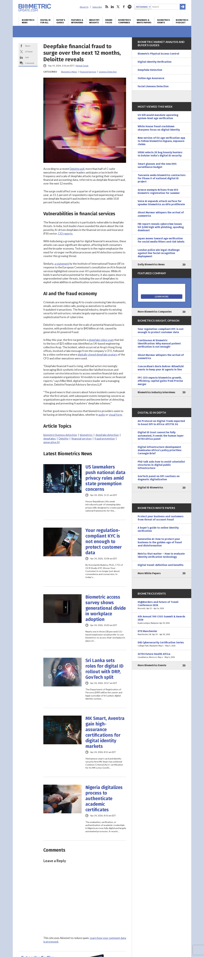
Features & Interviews (77, 21)
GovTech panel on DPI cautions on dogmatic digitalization (159, 478)
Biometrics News (28, 21)
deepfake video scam (101, 340)
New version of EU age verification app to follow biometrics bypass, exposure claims (161, 141)
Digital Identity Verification (154, 61)
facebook (124, 7)
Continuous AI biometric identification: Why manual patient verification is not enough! (159, 343)
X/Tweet (29, 51)
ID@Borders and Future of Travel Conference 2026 (162, 605)
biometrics (86, 435)
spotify (129, 7)
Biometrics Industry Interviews (156, 392)
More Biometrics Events (152, 665)
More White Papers (149, 573)
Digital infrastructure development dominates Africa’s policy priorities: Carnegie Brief (160, 450)
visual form (115, 414)
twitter (118, 7)
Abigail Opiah (82, 65)
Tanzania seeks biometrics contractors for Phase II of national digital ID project (162, 178)
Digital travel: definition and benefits (160, 565)
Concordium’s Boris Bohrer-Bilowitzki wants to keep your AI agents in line (161, 368)
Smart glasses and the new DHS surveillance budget (157, 165)
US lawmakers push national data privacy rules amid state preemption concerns (105, 478)
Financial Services (88, 71)
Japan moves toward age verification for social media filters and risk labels (161, 240)
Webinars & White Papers (144, 21)
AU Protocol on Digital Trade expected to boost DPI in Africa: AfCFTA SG (161, 423)
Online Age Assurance (151, 78)
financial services (81, 438)
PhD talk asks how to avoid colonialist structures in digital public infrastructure (161, 465)
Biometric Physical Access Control (158, 53)
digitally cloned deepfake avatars (97, 354)
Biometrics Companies (124, 21)
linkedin (112, 7)
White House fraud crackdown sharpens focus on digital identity (159, 128)
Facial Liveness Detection (153, 86)
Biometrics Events (163, 21)
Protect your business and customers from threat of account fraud (160, 518)
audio (101, 414)
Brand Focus (108, 21)
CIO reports (65, 233)
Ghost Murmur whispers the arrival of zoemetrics (161, 214)
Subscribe (97, 7)
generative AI (51, 442)
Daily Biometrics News (151, 264)
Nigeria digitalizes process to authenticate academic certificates (104, 799)
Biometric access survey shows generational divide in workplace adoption (105, 608)
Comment (29, 63)
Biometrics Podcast (182, 21)
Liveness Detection (108, 71)
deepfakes (49, 438)
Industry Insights (94, 21)
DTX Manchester (162, 633)
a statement (62, 263)
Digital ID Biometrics (150, 487)
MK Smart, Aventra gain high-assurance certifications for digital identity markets (104, 732)
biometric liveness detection (60, 435)
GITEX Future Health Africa (162, 655)
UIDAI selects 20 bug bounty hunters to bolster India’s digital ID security (160, 154)
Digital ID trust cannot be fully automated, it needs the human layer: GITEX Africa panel (161, 435)
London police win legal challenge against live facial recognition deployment (159, 253)
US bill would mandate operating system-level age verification (158, 117)
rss (106, 7)
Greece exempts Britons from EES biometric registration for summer (159, 191)
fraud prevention (105, 438)
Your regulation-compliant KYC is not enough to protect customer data (103, 542)
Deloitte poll (77, 168)
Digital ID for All (45, 21)
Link (27, 57)
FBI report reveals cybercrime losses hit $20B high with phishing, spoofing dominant (161, 227)
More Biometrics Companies (155, 311)
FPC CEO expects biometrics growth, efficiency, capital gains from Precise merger (160, 381)
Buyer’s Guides (60, 21)
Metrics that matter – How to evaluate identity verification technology (161, 555)
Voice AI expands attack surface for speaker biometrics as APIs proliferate (161, 203)
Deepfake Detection (150, 69)
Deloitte (64, 438)
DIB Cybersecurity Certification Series (162, 644)
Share (27, 46)
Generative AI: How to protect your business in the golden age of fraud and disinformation (160, 542)
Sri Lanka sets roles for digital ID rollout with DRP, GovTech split (104, 669)
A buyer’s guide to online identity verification (158, 529)
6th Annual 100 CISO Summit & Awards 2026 (162, 620)
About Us (84, 7)
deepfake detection (107, 435)
